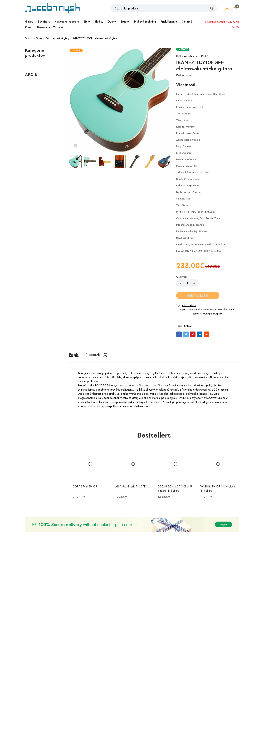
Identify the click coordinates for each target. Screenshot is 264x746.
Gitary (29, 22)
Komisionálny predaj (39, 85)
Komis (29, 28)
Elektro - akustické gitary (57, 38)
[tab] (74, 342)
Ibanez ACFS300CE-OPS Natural (42, 626)
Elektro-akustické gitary (187, 56)
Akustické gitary (37, 206)
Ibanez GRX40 (38, 342)
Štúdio (124, 22)
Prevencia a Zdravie (50, 28)
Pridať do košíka (218, 283)
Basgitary (44, 22)
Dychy (112, 22)
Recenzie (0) (97, 342)
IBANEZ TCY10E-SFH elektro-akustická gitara (43, 456)
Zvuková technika (145, 22)
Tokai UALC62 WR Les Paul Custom (43, 684)
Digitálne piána (37, 70)
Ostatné (187, 22)
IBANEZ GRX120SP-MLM (42, 568)
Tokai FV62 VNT (39, 512)
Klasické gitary (36, 167)
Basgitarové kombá (39, 226)
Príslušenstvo (168, 22)
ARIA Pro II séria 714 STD (130, 474)
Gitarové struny (37, 178)
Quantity (181, 277)
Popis (74, 342)
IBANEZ (204, 56)
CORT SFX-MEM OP (85, 474)
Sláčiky (98, 22)
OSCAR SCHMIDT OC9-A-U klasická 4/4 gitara (175, 476)
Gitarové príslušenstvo (41, 172)
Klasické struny (40, 195)
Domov (28, 38)
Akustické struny (41, 184)
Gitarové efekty (37, 161)
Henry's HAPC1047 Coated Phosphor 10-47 (44, 286)
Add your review (184, 75)
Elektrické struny (41, 189)
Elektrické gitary (37, 200)
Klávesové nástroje (67, 22)
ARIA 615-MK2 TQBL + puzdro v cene (43, 398)
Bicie (87, 22)
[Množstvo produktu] (187, 283)
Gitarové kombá (37, 211)
